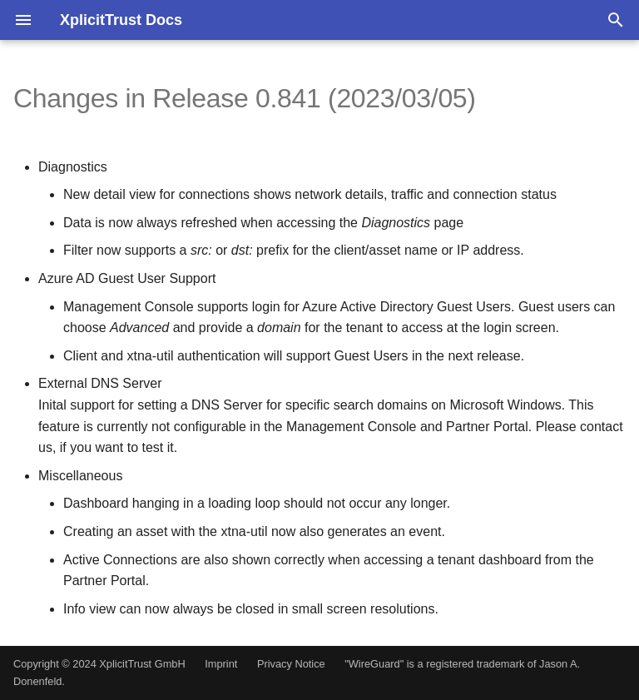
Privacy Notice (291, 664)
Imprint (221, 664)
